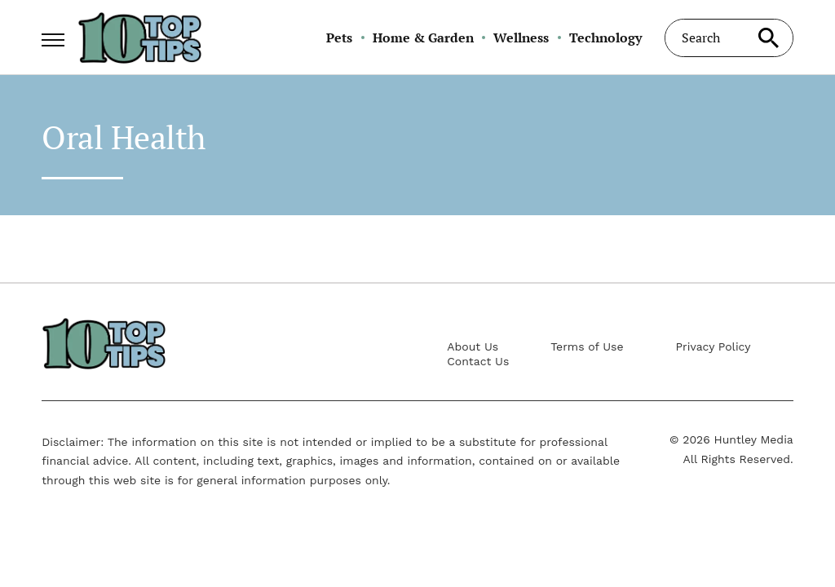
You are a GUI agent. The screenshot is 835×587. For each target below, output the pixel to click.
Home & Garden (423, 37)
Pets (339, 37)
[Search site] (769, 38)
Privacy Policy (713, 346)
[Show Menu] (53, 36)
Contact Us (478, 361)
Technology (605, 37)
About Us (472, 346)
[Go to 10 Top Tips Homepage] (139, 37)
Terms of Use (586, 346)
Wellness (521, 37)
